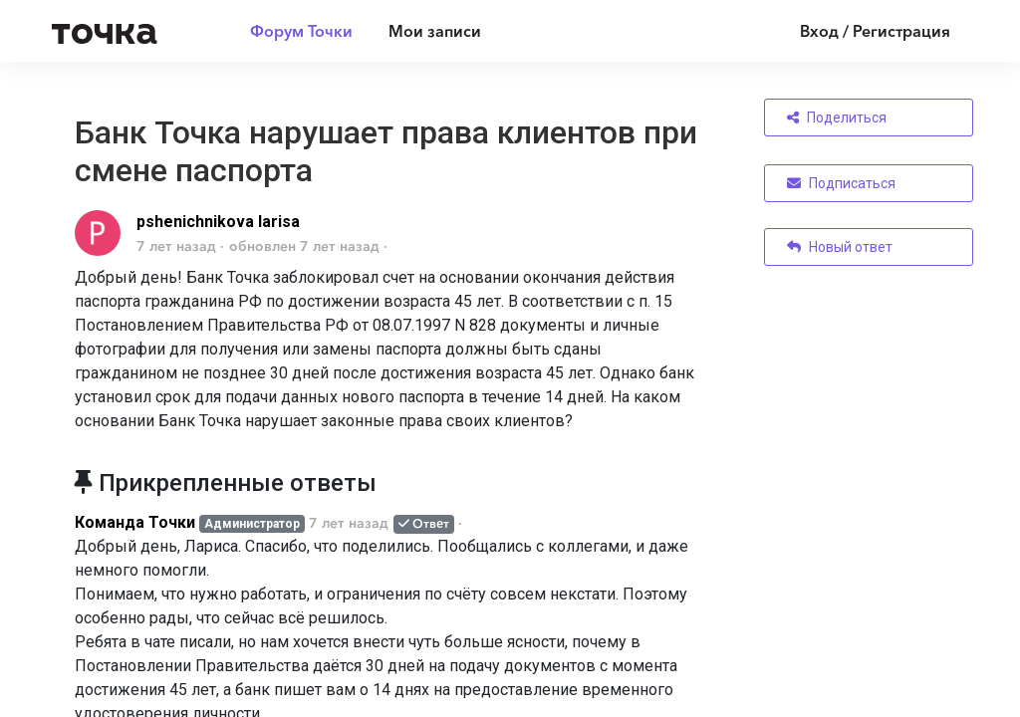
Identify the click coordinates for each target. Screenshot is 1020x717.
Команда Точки (135, 522)
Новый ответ (839, 247)
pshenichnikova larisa (218, 221)
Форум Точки (301, 31)
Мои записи (434, 31)
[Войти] (860, 31)
